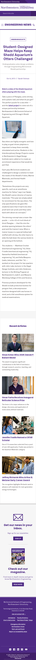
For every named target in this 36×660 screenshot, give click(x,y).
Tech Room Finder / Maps (25, 620)
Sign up (18, 538)
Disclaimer (18, 658)
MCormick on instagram (22, 649)
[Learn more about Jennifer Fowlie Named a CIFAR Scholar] (18, 425)
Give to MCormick (9, 620)
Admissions (11, 618)
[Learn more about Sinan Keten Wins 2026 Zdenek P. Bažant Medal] (18, 343)
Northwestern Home (18, 626)
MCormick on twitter (9, 649)
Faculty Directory (22, 618)
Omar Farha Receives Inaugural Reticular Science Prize (17, 399)
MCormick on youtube (26, 649)
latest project (14, 105)
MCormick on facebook (13, 649)
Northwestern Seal (18, 639)
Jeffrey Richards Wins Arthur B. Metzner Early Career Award (17, 479)
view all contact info (18, 614)
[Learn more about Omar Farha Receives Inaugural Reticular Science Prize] (18, 385)
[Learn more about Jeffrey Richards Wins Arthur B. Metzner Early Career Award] (18, 465)
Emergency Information (18, 624)
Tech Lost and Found (18, 629)
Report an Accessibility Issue (18, 631)
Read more (18, 584)
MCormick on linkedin (18, 649)
